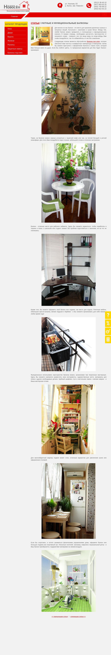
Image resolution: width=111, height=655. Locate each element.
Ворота (10, 37)
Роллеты (11, 45)
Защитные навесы (15, 49)
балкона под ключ (93, 41)
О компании (32, 15)
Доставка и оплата (97, 15)
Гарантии (56, 15)
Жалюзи (11, 41)
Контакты (84, 15)
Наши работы (44, 15)
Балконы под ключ (15, 53)
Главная (14, 16)
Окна (10, 29)
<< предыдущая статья (60, 616)
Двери (10, 33)
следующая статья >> (78, 616)
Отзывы (74, 15)
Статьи (66, 15)
